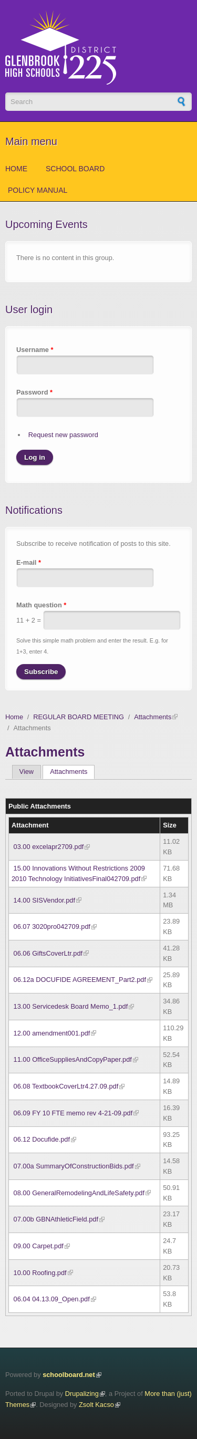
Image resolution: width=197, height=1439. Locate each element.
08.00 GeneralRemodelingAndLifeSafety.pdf (79, 1193)
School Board (75, 168)
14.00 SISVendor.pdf (44, 900)
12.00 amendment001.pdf (52, 1033)
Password (34, 392)
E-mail (28, 562)
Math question (41, 605)
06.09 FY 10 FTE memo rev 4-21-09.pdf (73, 1113)
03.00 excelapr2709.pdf (49, 847)
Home (16, 168)
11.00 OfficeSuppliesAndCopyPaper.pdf (73, 1059)
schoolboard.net (69, 1375)
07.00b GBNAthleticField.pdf (56, 1219)
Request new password (63, 435)
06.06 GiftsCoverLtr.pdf (48, 953)
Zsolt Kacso (96, 1405)
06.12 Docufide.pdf (42, 1139)
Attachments (152, 717)
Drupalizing (82, 1393)
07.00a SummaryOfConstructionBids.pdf (74, 1166)
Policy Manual (37, 190)
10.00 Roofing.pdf (40, 1273)
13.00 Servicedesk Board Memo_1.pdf (71, 1006)
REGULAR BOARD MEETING (78, 717)
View (26, 771)
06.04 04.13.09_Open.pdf (52, 1299)
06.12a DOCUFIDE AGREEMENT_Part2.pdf (80, 980)
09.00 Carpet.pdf (39, 1246)
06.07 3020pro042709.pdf (52, 926)
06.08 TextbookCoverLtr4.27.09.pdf (66, 1086)
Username (34, 350)
